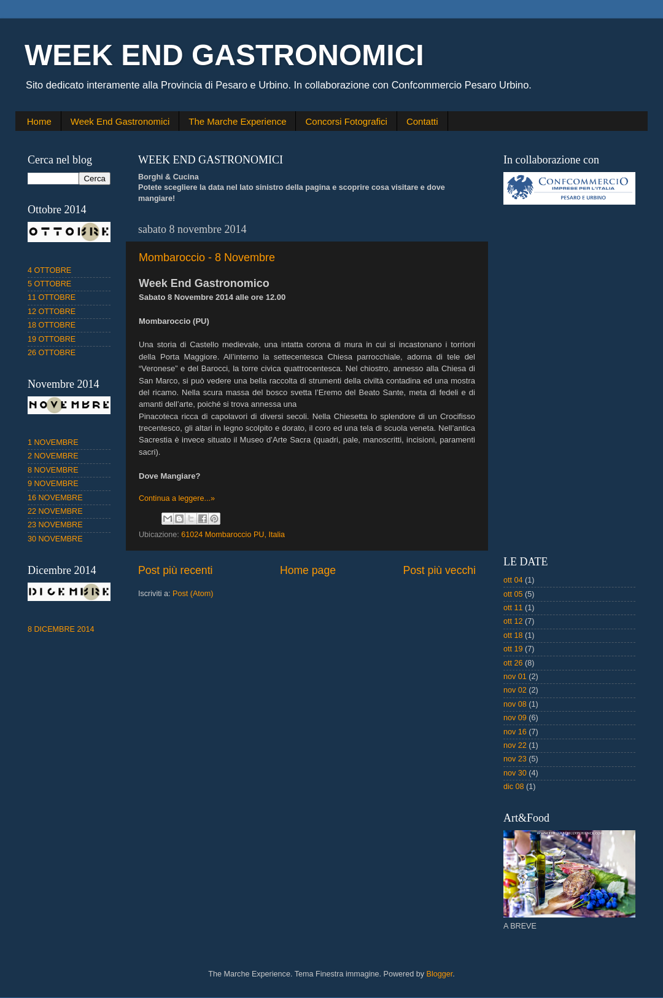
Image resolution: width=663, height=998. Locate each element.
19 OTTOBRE (52, 339)
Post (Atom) (193, 593)
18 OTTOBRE (52, 325)
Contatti (422, 121)
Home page (308, 570)
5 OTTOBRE (49, 284)
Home (39, 121)
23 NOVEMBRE (55, 525)
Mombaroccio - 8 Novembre (207, 257)
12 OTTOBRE (52, 311)
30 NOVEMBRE (55, 539)
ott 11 (513, 607)
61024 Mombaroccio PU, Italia (233, 534)
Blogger (440, 974)
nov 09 (515, 717)
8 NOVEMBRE (53, 470)
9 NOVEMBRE (53, 483)
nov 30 (515, 773)
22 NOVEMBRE (55, 511)
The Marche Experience (237, 121)
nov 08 (515, 704)
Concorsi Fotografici (346, 121)
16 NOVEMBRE (55, 497)
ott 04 (513, 580)
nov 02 (515, 690)
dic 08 (513, 786)
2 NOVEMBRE (53, 456)
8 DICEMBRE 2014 (61, 629)
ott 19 (513, 649)
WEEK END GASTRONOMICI (224, 55)
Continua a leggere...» (177, 498)
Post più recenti (175, 570)
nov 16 (515, 732)
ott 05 (513, 594)
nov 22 (515, 745)
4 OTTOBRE (49, 270)
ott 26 (513, 663)
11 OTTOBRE (52, 297)
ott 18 (513, 635)
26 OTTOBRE (52, 352)
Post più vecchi (439, 570)
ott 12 (513, 621)
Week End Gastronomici (120, 121)
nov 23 (515, 759)
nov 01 (515, 676)
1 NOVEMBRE (53, 442)
